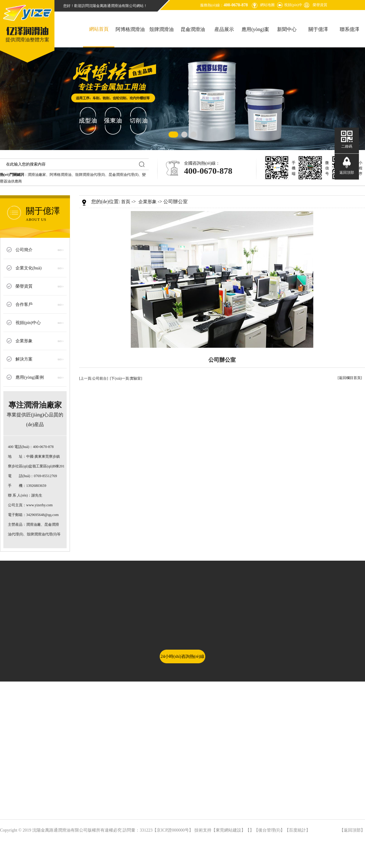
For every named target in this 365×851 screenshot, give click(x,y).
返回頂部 (352, 830)
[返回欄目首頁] (350, 378)
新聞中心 (287, 29)
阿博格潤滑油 (130, 29)
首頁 (125, 201)
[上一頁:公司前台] (93, 378)
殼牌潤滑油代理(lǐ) (90, 175)
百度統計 (297, 830)
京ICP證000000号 (173, 830)
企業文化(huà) (29, 268)
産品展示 (224, 29)
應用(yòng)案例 (255, 37)
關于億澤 (318, 29)
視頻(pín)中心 (28, 322)
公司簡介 (24, 250)
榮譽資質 (320, 5)
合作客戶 (24, 304)
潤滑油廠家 (37, 175)
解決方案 (24, 359)
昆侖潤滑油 (193, 29)
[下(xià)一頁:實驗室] (126, 378)
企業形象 (24, 341)
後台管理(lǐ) (269, 830)
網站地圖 (267, 5)
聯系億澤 (349, 29)
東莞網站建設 (228, 830)
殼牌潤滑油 (161, 29)
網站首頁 (99, 29)
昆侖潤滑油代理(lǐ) (123, 175)
